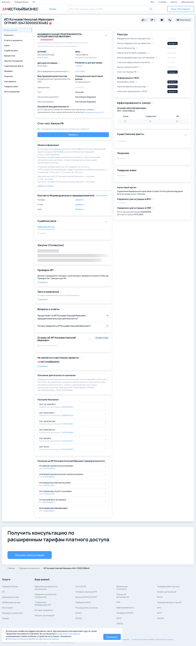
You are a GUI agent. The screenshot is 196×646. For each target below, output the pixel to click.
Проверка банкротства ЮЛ (169, 602)
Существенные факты (13, 66)
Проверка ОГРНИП (124, 613)
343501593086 (67, 432)
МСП (159, 613)
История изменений (44, 610)
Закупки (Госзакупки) (13, 61)
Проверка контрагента (12, 613)
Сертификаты (10, 81)
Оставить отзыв (102, 338)
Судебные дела (11, 50)
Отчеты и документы (13, 40)
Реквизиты (9, 35)
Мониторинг (7, 607)
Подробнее (42, 282)
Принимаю (111, 637)
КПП (118, 602)
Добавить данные (45, 186)
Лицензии (8, 76)
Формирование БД (10, 597)
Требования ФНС (83, 602)
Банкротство (9, 55)
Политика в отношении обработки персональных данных (152, 639)
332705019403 (67, 407)
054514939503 (49, 468)
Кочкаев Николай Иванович (86, 57)
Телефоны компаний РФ (86, 591)
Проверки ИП (45, 270)
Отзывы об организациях (122, 595)
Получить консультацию (29, 555)
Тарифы (5, 618)
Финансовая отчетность (122, 587)
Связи (7, 45)
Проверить (73, 134)
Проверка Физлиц (22, 2)
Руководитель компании (87, 607)
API (34, 2)
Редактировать (102, 195)
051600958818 (49, 477)
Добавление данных (11, 602)
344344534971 (67, 441)
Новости (174, 2)
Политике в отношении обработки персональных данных (33, 639)
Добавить (79, 199)
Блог (153, 2)
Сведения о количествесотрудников (45, 595)
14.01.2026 (80, 71)
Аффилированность (125, 607)
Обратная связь (187, 2)
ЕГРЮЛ (79, 618)
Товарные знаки (11, 86)
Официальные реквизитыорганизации (46, 587)
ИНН (159, 607)
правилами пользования (69, 633)
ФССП (160, 597)
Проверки (8, 71)
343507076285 (67, 424)
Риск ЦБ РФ (81, 586)
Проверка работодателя (168, 586)
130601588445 (48, 511)
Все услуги (6, 2)
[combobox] (110, 9)
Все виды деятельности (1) (93, 112)
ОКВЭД (119, 623)
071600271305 (48, 494)
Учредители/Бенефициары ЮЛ (43, 603)
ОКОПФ (160, 618)
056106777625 (48, 485)
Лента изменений (12, 91)
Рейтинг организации (44, 615)
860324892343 (49, 502)
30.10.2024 (43, 57)
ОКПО (119, 618)
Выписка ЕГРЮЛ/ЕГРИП (86, 597)
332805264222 (67, 415)
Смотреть (79, 66)
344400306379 (67, 449)
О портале (162, 2)
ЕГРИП (79, 613)
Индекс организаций (166, 591)
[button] (180, 9)
